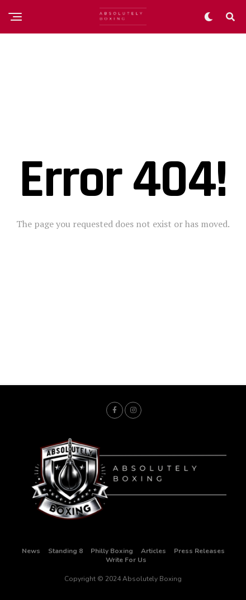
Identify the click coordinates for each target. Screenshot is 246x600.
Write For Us (126, 559)
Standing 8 (65, 550)
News (31, 550)
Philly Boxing (112, 550)
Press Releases (199, 550)
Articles (153, 550)
